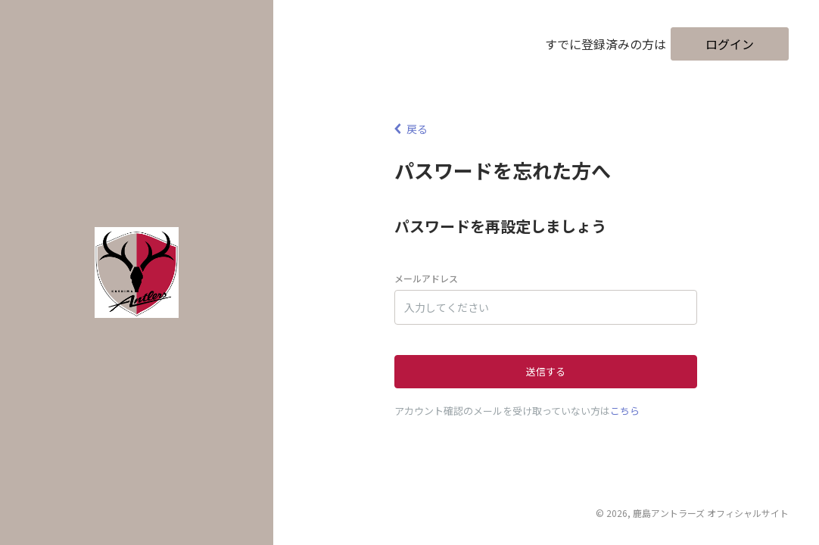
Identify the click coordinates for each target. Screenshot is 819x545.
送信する (545, 371)
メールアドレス (426, 278)
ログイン (729, 44)
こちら (625, 410)
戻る (411, 128)
